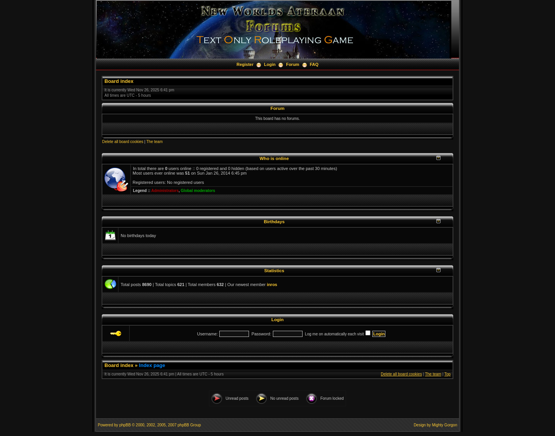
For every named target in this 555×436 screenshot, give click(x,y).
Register (245, 64)
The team (154, 142)
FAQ (314, 64)
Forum (292, 64)
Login (270, 64)
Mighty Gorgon (444, 425)
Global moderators (198, 191)
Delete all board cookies (122, 142)
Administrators (164, 191)
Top (447, 374)
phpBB (125, 425)
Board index (118, 81)
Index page (152, 365)
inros (272, 284)
